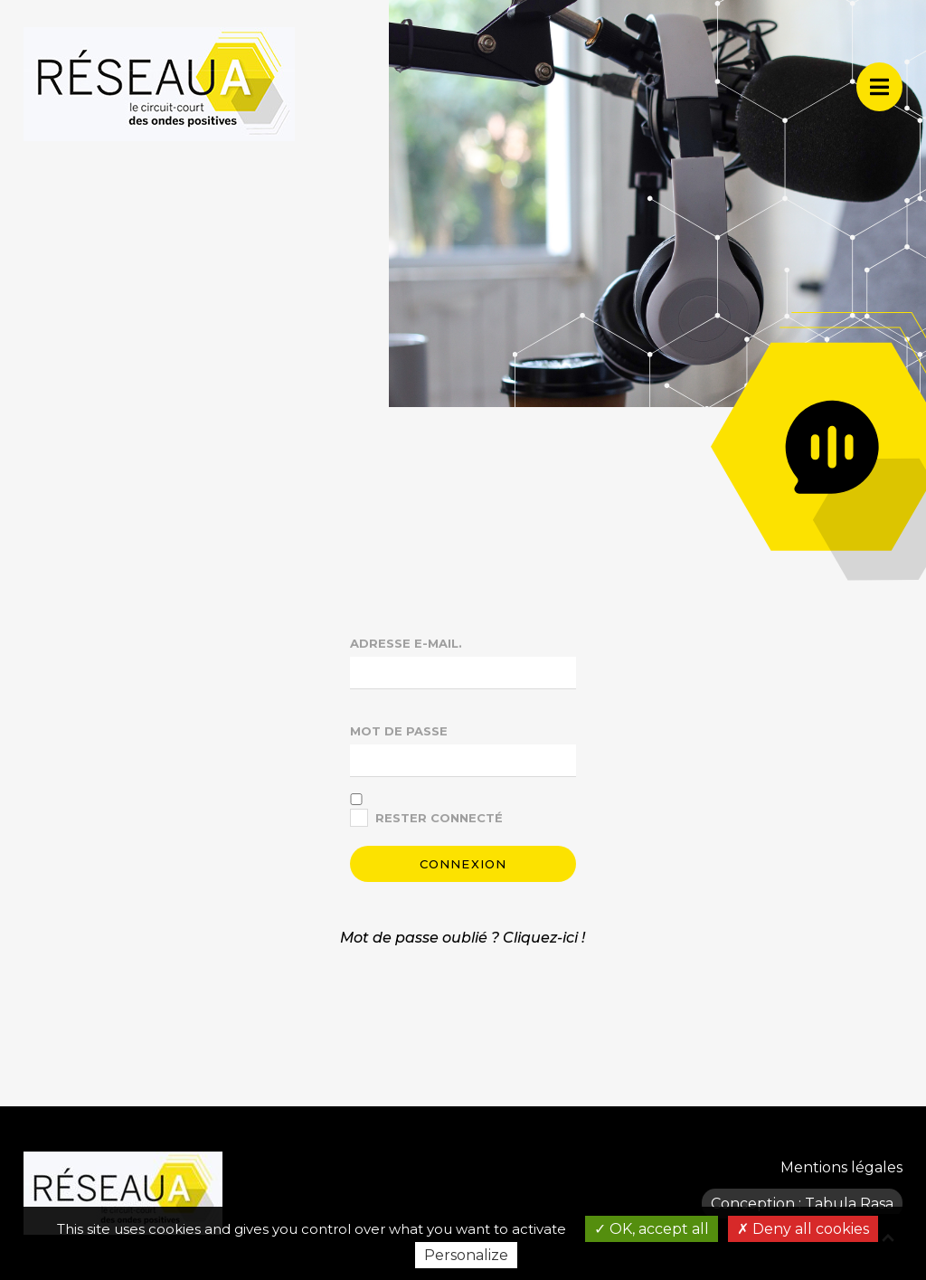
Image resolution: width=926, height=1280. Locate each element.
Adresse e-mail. (406, 643)
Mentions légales (841, 1167)
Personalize (466, 1255)
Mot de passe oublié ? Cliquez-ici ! (462, 937)
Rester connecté (439, 818)
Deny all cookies (803, 1228)
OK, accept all (651, 1228)
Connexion (463, 864)
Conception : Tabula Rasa (802, 1203)
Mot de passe (399, 731)
